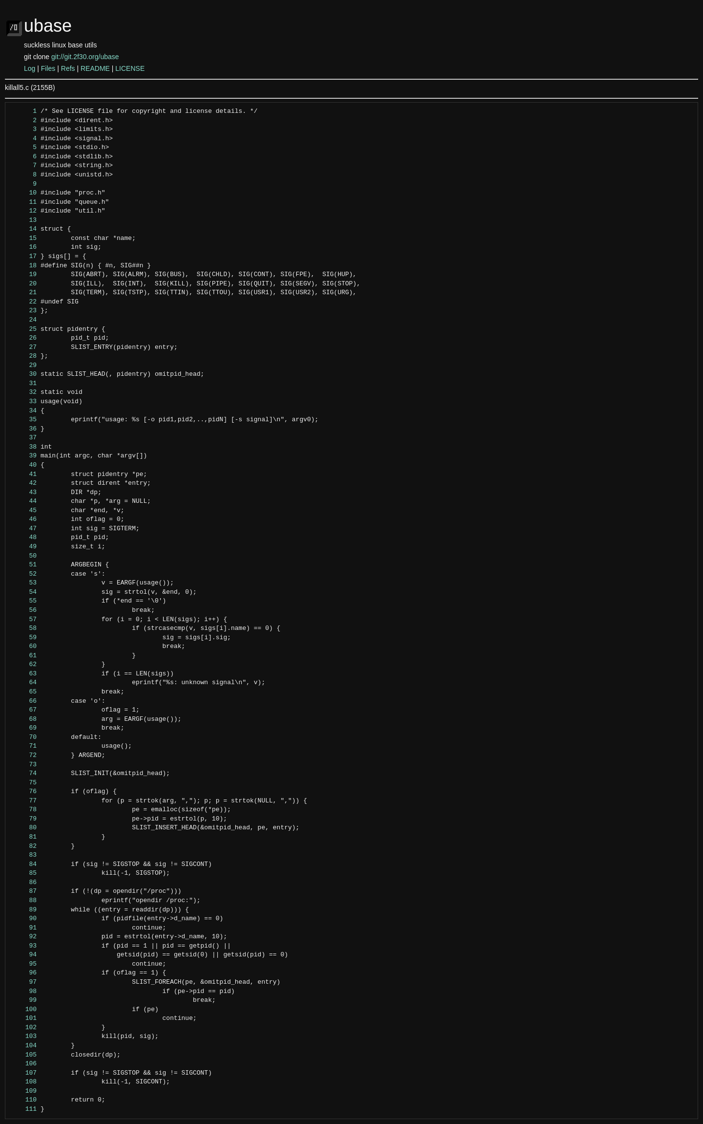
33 (23, 401)
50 (23, 556)
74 (23, 773)
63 (23, 674)
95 (23, 964)
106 (23, 1063)
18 (23, 265)
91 (23, 928)
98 (23, 991)
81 (23, 837)
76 (23, 791)
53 (23, 583)
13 (23, 220)
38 (23, 447)
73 (23, 764)
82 (23, 846)
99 (23, 1000)
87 (23, 891)
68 (23, 719)
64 (23, 682)
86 (23, 882)
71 (23, 746)
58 (23, 628)
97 (23, 982)
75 (23, 782)
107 (23, 1073)
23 (23, 310)
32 (23, 392)
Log (29, 68)
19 (23, 274)
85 (23, 873)
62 (23, 664)
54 (23, 592)
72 (23, 755)
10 (23, 193)
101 (23, 1018)
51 (23, 565)
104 (23, 1045)
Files (48, 68)
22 (23, 302)
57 (23, 619)
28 (23, 356)
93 (23, 946)
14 (23, 229)
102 (23, 1027)
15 (23, 238)
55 (23, 601)
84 (23, 864)
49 (23, 546)
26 (23, 338)
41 (23, 474)
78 (23, 809)
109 (23, 1091)
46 (23, 519)
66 (23, 701)
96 (23, 973)
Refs (68, 68)
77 (23, 801)
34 (23, 411)
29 (23, 365)
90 (23, 918)
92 (23, 936)
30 (23, 374)
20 (23, 284)
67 (23, 710)
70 (23, 737)
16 (23, 247)
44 (23, 501)
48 (23, 537)
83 (23, 855)
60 (23, 646)
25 (23, 329)
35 (23, 419)
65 (23, 692)
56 (23, 610)
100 (23, 1009)
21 (23, 292)
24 (23, 320)
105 (23, 1055)
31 (23, 383)
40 (23, 465)
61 (23, 655)
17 (23, 256)
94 (23, 955)
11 (23, 202)
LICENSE (130, 68)
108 (23, 1082)
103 (23, 1036)
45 (23, 510)
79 (23, 819)
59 (23, 637)
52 (23, 574)
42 (23, 483)
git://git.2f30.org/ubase (85, 57)
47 (23, 528)
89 (23, 910)
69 (23, 728)
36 (23, 429)
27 (23, 347)
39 (23, 456)
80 (23, 827)
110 (23, 1100)
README (95, 68)
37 (23, 437)
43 (23, 492)
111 (23, 1109)
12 (23, 211)
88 (23, 900)
